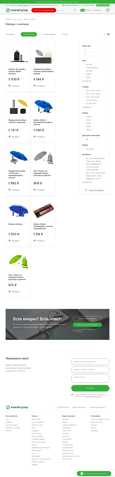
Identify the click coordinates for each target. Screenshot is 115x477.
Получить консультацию (87, 325)
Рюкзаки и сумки (37, 425)
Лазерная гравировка (69, 425)
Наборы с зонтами (29, 19)
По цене (65, 34)
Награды (34, 464)
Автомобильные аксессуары (41, 447)
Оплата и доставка (34, 5)
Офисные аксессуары (39, 442)
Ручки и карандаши (38, 422)
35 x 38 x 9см (91, 103)
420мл (88, 123)
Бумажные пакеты (97, 422)
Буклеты (93, 428)
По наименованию (48, 34)
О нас (7, 5)
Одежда (34, 445)
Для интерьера (36, 450)
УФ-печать (65, 436)
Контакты (55, 5)
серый (88, 74)
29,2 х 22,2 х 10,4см (93, 94)
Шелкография (66, 439)
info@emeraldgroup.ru (70, 5)
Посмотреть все (87, 81)
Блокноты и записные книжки (41, 459)
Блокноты (94, 425)
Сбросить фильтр (94, 190)
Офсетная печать (67, 450)
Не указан (90, 149)
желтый (89, 64)
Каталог (14, 19)
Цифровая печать (68, 453)
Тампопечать (66, 431)
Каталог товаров (22, 5)
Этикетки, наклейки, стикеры (100, 419)
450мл (88, 126)
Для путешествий (37, 436)
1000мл (89, 117)
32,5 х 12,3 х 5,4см (92, 97)
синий (88, 77)
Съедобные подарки (38, 439)
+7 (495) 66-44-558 (87, 5)
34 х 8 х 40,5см (91, 100)
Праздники (35, 431)
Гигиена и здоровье (38, 462)
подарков (85, 10)
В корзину (14, 85)
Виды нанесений (46, 5)
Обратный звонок (102, 5)
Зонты (20, 19)
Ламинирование (67, 447)
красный (89, 71)
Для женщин (36, 456)
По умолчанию (29, 34)
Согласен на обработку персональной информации (85, 330)
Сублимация (66, 428)
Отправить (90, 388)
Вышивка (65, 419)
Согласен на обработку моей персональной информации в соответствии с (90, 395)
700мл (88, 130)
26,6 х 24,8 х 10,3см (93, 91)
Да (87, 139)
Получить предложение (44, 10)
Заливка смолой (67, 445)
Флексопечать (67, 459)
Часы (33, 453)
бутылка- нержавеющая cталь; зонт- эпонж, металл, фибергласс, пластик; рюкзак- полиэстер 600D (95, 164)
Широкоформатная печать (70, 456)
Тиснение (65, 433)
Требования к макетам (13, 428)
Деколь (64, 422)
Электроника (36, 419)
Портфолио (13, 5)
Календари (94, 431)
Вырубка (65, 442)
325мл (88, 120)
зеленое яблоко (92, 68)
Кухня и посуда (36, 433)
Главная (8, 19)
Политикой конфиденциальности (92, 396)
